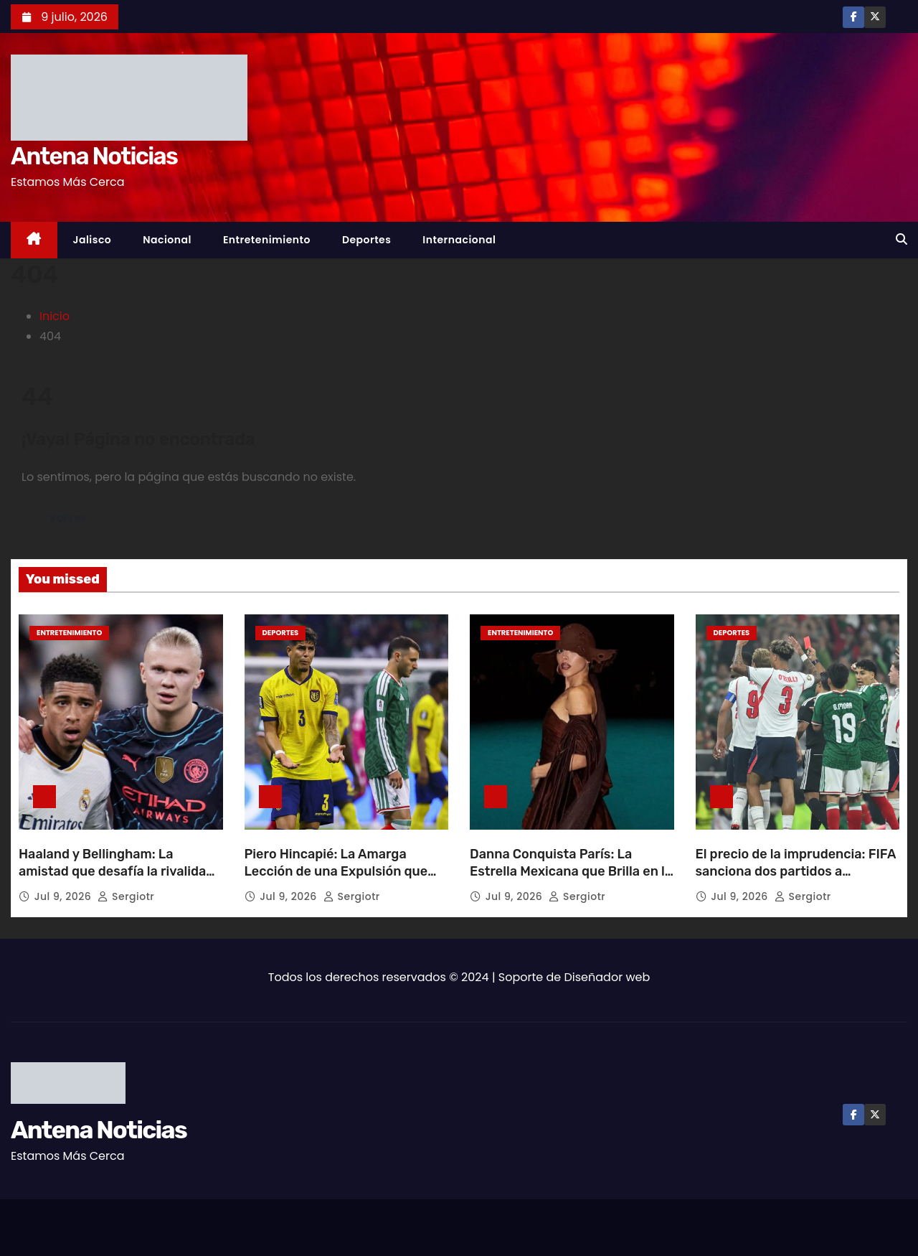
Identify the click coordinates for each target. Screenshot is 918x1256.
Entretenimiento (267, 240)
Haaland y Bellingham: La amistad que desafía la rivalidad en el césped (116, 871)
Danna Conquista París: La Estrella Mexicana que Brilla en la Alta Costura (571, 871)
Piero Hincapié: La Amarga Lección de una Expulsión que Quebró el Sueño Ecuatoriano (336, 871)
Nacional (167, 240)
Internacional (459, 240)
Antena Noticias (94, 156)
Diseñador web (607, 977)
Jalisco (92, 240)
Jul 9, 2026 (64, 896)
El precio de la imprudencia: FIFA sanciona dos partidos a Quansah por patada (796, 871)
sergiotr (126, 896)
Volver (67, 518)
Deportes (366, 240)
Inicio (54, 316)
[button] (901, 239)
